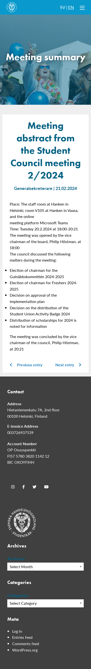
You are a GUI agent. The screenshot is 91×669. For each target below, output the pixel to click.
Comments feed (25, 643)
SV (62, 7)
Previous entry (26, 364)
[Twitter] (34, 486)
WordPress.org (25, 650)
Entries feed (22, 637)
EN (71, 7)
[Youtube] (46, 486)
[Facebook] (23, 486)
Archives (16, 559)
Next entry (68, 364)
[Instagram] (12, 486)
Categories (18, 595)
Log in (17, 631)
